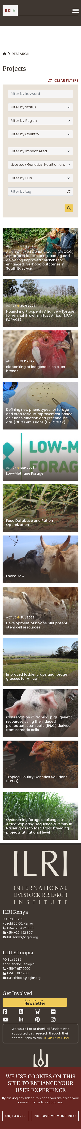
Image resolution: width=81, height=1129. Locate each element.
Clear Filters (66, 80)
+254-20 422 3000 (18, 928)
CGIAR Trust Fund (56, 1038)
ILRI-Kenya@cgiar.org (20, 937)
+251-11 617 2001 (16, 973)
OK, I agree (15, 1116)
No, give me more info (55, 1116)
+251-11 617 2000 (16, 969)
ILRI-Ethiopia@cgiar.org (22, 978)
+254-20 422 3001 (18, 932)
